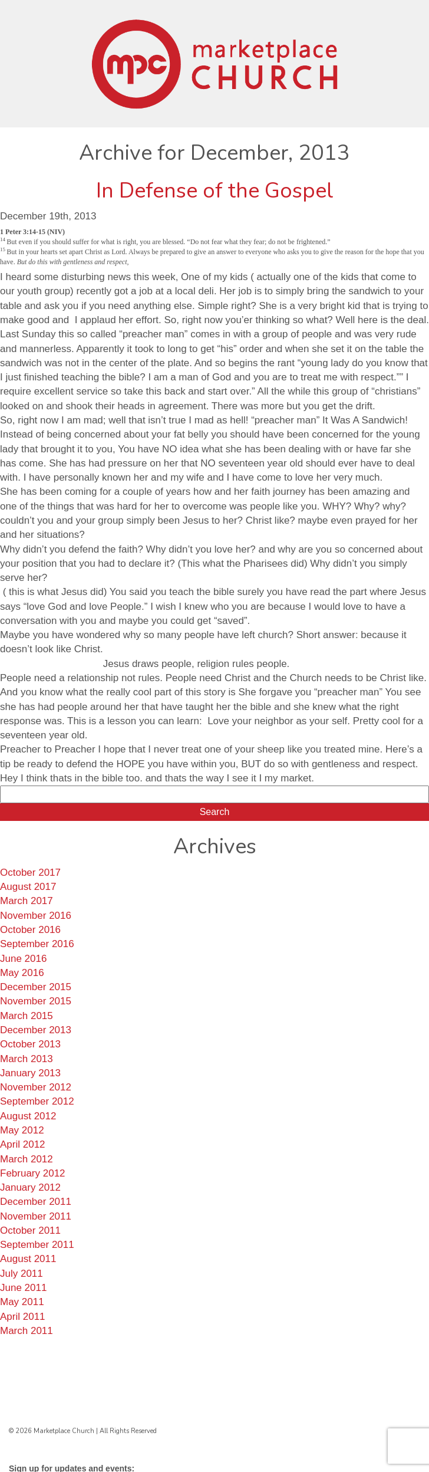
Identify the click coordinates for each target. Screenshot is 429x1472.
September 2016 (37, 943)
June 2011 (23, 1287)
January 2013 (30, 1073)
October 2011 (30, 1230)
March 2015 (26, 1015)
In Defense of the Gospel (215, 190)
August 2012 (28, 1116)
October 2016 (30, 929)
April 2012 (22, 1144)
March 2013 (26, 1058)
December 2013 (35, 1030)
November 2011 (35, 1216)
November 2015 (35, 1001)
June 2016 (23, 958)
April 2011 (22, 1316)
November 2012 (35, 1087)
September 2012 (37, 1101)
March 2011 (26, 1330)
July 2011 (21, 1273)
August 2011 (28, 1258)
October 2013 (30, 1044)
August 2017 (28, 886)
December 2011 (35, 1201)
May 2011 (22, 1301)
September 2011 (37, 1244)
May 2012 (22, 1130)
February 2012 (32, 1173)
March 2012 (26, 1159)
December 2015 (35, 987)
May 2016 (22, 972)
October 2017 (30, 872)
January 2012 (30, 1187)
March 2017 (26, 900)
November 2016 (35, 915)
